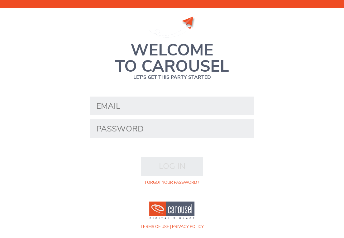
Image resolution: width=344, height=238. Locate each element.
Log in (172, 166)
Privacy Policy (188, 227)
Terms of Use (155, 227)
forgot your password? (172, 182)
